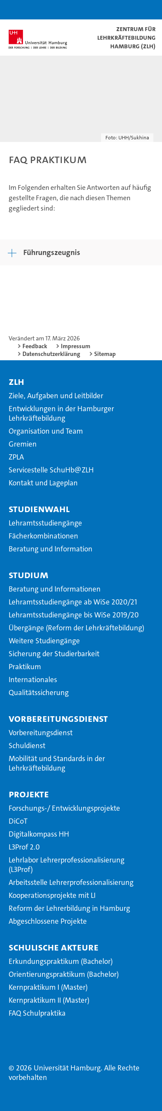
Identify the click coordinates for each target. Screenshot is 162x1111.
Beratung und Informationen (55, 589)
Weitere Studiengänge (44, 640)
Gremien (23, 444)
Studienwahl (39, 509)
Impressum (75, 346)
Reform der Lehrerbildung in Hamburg (69, 908)
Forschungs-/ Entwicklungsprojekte (64, 808)
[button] (128, 9)
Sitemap (105, 354)
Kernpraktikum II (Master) (49, 1000)
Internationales (33, 679)
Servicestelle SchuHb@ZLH (51, 470)
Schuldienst (27, 745)
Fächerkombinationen (43, 536)
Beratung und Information (50, 549)
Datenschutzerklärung (51, 354)
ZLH (16, 381)
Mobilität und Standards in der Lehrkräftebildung (57, 763)
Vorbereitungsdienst (58, 718)
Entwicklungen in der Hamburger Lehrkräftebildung (61, 413)
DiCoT (18, 821)
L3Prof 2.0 (24, 847)
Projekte (29, 794)
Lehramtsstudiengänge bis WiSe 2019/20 (74, 615)
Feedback (34, 346)
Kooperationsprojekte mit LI (52, 895)
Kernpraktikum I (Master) (48, 987)
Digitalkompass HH (39, 834)
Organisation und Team (46, 431)
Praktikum (25, 666)
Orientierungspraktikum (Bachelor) (64, 974)
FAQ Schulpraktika (37, 1013)
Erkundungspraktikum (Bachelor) (61, 961)
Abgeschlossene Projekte (48, 921)
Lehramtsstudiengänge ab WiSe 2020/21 (73, 602)
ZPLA (16, 457)
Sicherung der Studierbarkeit (54, 653)
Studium (28, 575)
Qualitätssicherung (39, 692)
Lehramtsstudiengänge (45, 523)
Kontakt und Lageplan (43, 483)
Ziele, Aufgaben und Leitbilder (56, 395)
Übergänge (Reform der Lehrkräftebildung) (76, 628)
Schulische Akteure (53, 947)
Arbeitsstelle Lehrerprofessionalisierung (71, 882)
